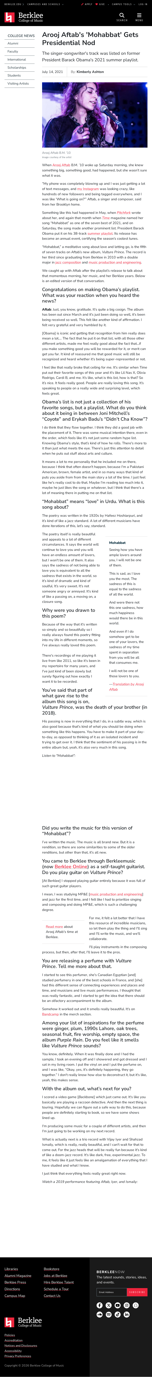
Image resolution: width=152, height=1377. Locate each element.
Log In (143, 4)
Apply (86, 4)
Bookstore (51, 1269)
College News (21, 35)
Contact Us (52, 1295)
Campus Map (15, 1295)
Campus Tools (122, 4)
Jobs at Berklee (55, 1275)
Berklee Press (15, 1282)
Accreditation (14, 1340)
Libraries (11, 1269)
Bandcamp (50, 1014)
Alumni (13, 43)
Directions (12, 1289)
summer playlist (100, 233)
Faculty (13, 51)
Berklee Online (71, 866)
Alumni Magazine (18, 1275)
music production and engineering (115, 262)
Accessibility (13, 1351)
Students (14, 75)
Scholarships (17, 67)
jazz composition (68, 262)
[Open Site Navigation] (139, 17)
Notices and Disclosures (21, 1346)
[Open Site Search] (122, 17)
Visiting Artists (18, 83)
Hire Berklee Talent (59, 1282)
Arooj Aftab (61, 165)
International (17, 59)
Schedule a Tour (56, 1289)
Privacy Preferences (18, 1356)
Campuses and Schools (44, 4)
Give (100, 4)
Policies (10, 1335)
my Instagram (88, 188)
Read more (54, 926)
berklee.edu (13, 4)
